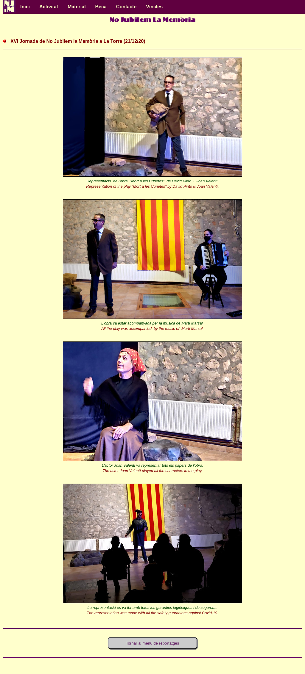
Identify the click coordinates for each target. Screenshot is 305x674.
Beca (101, 6)
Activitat (48, 6)
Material (76, 6)
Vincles (154, 6)
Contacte (126, 6)
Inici (25, 6)
